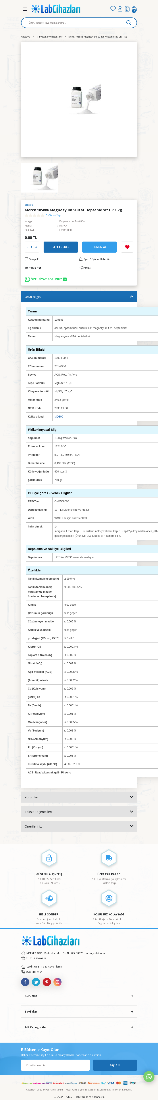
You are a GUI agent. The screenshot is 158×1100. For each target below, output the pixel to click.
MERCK (63, 225)
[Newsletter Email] (55, 1065)
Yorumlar (31, 797)
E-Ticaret (70, 1097)
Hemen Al (99, 247)
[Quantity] (31, 247)
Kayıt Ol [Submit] (115, 1065)
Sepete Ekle (60, 247)
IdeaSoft (58, 1097)
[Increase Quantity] (36, 247)
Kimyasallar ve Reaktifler (72, 221)
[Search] (79, 22)
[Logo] (69, 9)
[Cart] (134, 8)
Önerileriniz (33, 826)
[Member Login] (120, 8)
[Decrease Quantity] (27, 247)
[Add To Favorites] (127, 247)
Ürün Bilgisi (33, 296)
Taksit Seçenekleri (38, 811)
